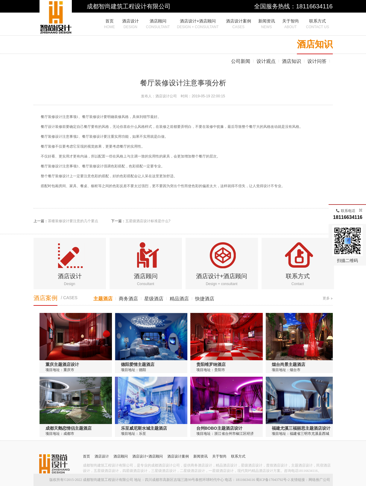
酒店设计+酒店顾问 (221, 276)
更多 (326, 298)
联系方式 (298, 276)
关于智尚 (219, 456)
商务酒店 (128, 298)
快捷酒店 (204, 298)
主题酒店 (103, 298)
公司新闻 (240, 61)
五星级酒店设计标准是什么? (148, 221)
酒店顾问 (146, 276)
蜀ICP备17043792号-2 (273, 480)
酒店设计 (70, 276)
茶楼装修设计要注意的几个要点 (73, 221)
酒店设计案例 (178, 456)
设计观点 (266, 61)
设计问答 (316, 61)
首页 (86, 456)
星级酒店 (153, 298)
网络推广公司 (319, 480)
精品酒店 (179, 298)
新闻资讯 (200, 456)
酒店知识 (291, 61)
